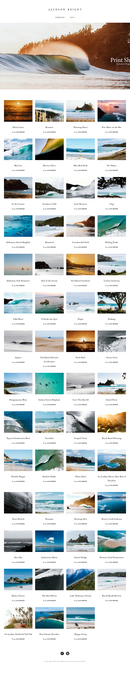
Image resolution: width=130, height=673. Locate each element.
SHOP (72, 17)
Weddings (60, 17)
